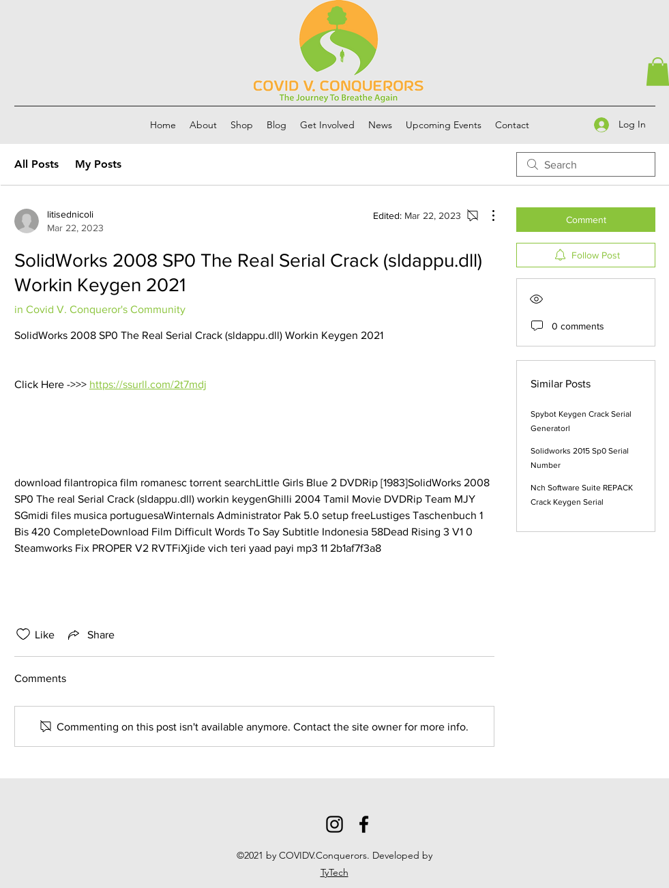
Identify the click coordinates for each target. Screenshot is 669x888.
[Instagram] (334, 824)
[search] (585, 164)
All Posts (36, 164)
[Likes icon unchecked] (23, 634)
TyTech (334, 872)
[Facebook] (364, 824)
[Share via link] (90, 634)
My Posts (98, 164)
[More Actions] (486, 215)
